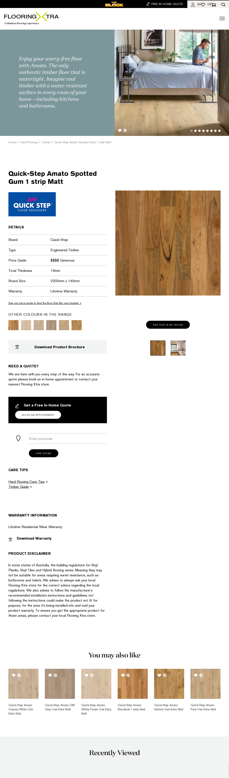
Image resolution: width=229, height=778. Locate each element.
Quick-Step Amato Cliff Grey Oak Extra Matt (59, 707)
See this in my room (168, 324)
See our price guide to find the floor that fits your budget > (44, 303)
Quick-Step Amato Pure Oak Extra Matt (203, 707)
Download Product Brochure (50, 347)
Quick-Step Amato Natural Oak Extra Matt (168, 707)
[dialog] (221, 769)
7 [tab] (215, 131)
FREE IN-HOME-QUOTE (164, 4)
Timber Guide (18, 487)
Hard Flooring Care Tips (26, 482)
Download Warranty (30, 538)
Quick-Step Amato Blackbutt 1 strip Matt (131, 707)
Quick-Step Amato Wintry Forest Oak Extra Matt (96, 709)
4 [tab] (203, 131)
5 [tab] (207, 131)
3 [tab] (199, 131)
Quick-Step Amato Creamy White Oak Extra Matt (20, 709)
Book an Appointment (38, 415)
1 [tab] (191, 131)
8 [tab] (219, 131)
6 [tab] (211, 131)
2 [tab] (195, 131)
